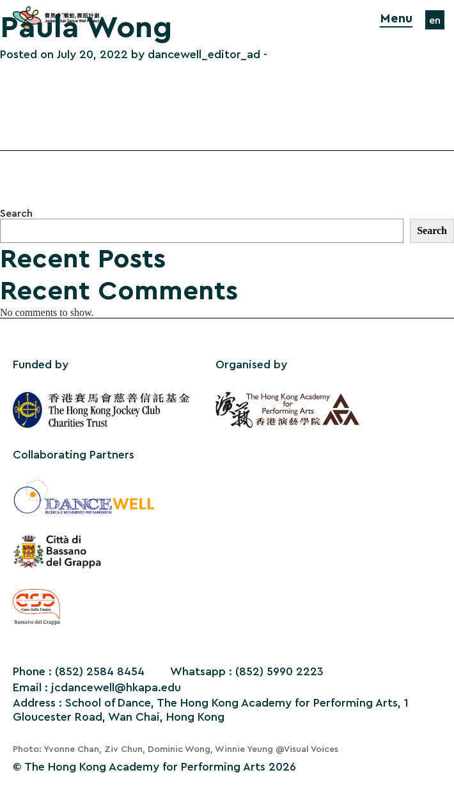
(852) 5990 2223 (279, 671)
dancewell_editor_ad (204, 54)
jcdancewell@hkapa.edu (116, 687)
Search (16, 213)
